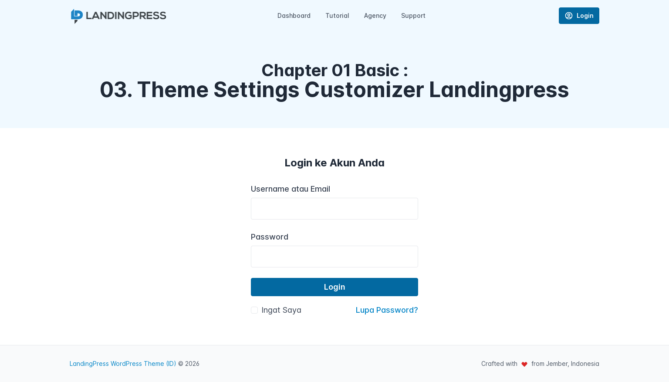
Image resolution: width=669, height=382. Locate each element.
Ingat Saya (281, 309)
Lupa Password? (387, 309)
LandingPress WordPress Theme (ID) (123, 363)
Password (269, 236)
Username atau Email (290, 188)
